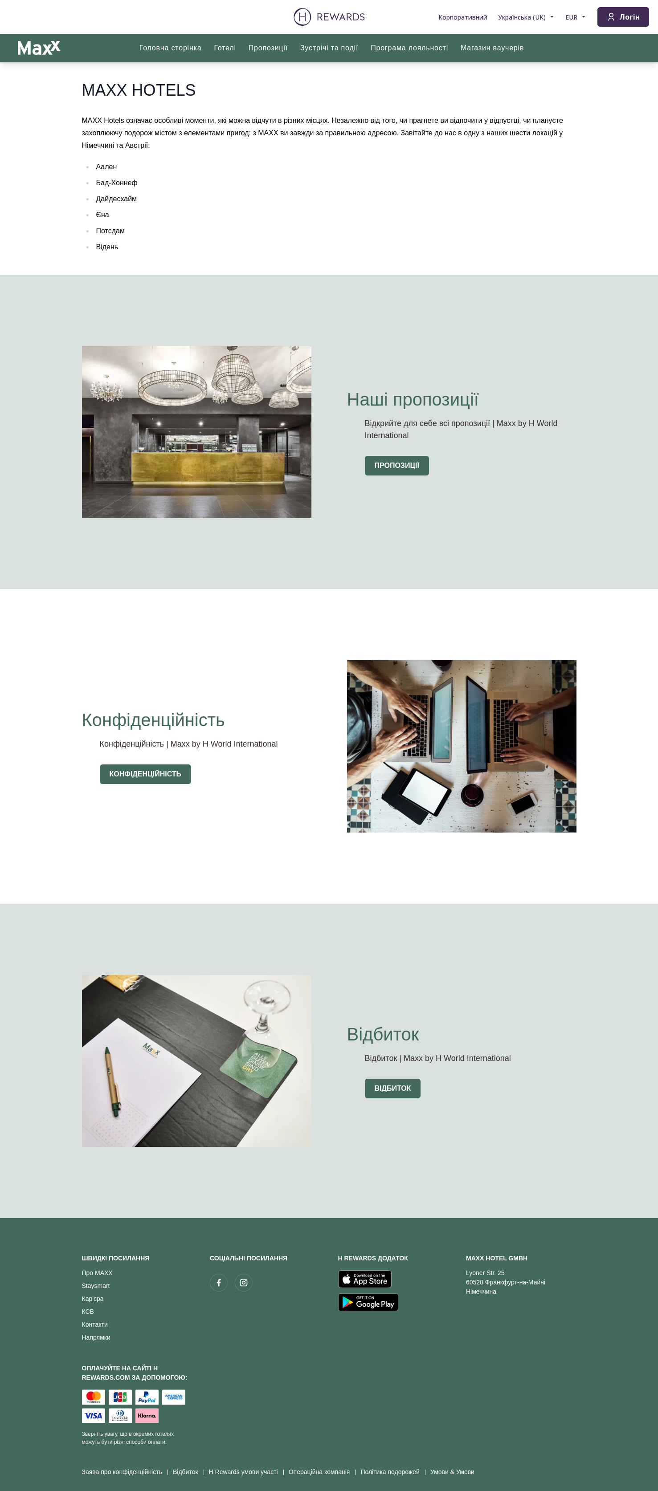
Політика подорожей (392, 1471)
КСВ (88, 1311)
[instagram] (244, 1283)
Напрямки (96, 1337)
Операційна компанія (322, 1471)
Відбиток (393, 1088)
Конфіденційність (146, 774)
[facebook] (219, 1283)
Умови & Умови (455, 1471)
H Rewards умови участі (246, 1471)
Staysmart (96, 1285)
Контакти (95, 1324)
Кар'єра (93, 1298)
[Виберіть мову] (526, 17)
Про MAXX (97, 1272)
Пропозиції (397, 465)
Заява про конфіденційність (125, 1471)
